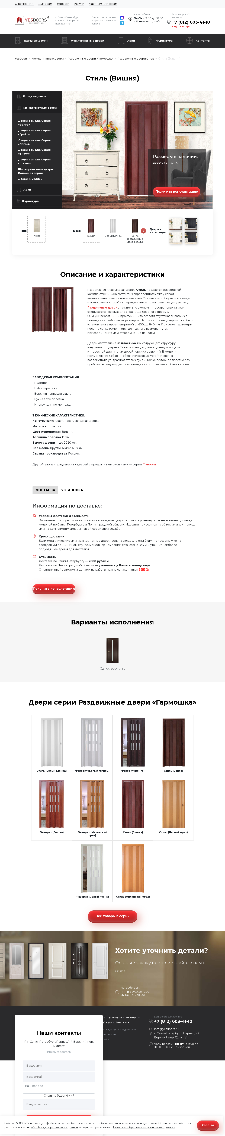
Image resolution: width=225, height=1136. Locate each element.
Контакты (203, 40)
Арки (131, 40)
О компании (24, 3)
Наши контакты (59, 1033)
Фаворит (149, 464)
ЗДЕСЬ (144, 569)
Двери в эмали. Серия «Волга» (34, 122)
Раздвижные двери (102, 307)
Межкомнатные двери (87, 40)
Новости (63, 3)
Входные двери (36, 40)
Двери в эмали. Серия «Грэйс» (34, 132)
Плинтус (131, 1017)
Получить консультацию (176, 192)
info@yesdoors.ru (59, 1052)
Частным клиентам (103, 3)
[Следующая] (143, 231)
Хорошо (208, 1125)
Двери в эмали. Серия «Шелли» (34, 161)
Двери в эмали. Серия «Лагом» (34, 142)
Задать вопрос (182, 26)
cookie (60, 1123)
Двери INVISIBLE (30, 178)
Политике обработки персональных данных (144, 1127)
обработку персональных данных (54, 1127)
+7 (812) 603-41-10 (191, 22)
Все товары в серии (112, 916)
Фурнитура (164, 40)
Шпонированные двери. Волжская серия (36, 171)
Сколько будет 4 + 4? (59, 1095)
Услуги (79, 3)
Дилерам (45, 3)
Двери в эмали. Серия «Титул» (34, 151)
